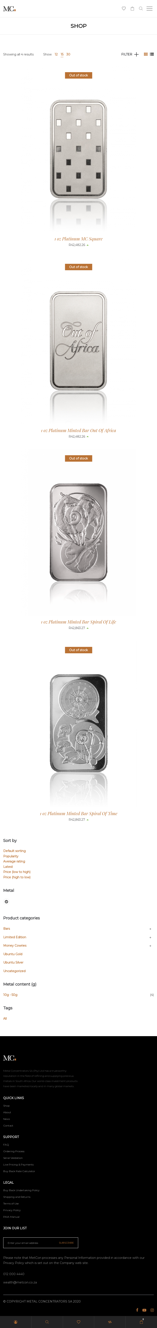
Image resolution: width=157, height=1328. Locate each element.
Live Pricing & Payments (18, 1164)
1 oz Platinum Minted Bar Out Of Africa (78, 430)
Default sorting (14, 851)
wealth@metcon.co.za (20, 1282)
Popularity (10, 856)
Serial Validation (13, 1157)
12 (56, 54)
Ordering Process (13, 1151)
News (6, 1119)
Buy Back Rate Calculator (19, 1171)
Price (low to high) (16, 872)
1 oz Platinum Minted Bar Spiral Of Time (78, 813)
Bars (6, 929)
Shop (6, 1105)
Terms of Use (11, 1203)
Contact (8, 1125)
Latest (8, 867)
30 (68, 54)
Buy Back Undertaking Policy (21, 1190)
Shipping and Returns (16, 1196)
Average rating (14, 861)
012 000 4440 (13, 1274)
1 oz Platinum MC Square (78, 239)
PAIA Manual (11, 1216)
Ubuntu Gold (12, 954)
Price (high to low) (16, 877)
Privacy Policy (12, 1210)
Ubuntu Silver (13, 962)
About (7, 1112)
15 (62, 54)
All (5, 1019)
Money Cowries (14, 946)
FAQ (6, 1144)
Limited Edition (14, 937)
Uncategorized (14, 971)
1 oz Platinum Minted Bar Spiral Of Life (78, 622)
